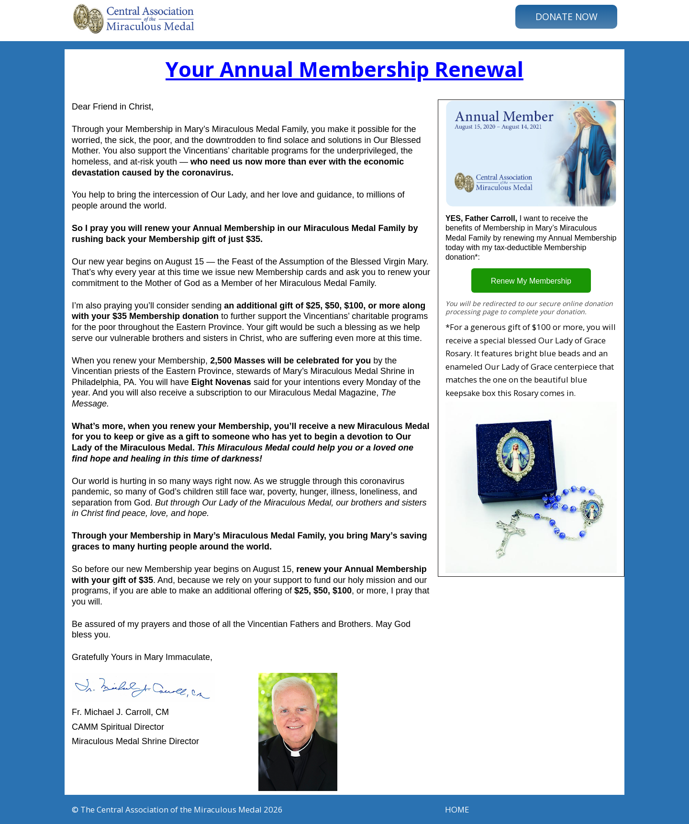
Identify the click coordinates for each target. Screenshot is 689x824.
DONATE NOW (566, 16)
